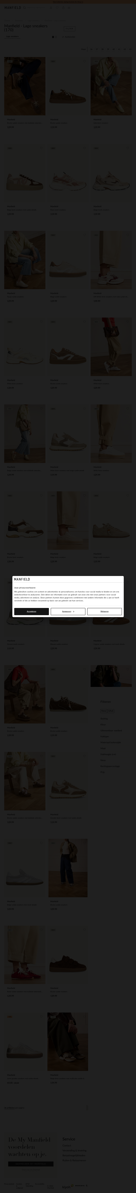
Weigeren (104, 611)
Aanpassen (68, 611)
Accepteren (31, 611)
